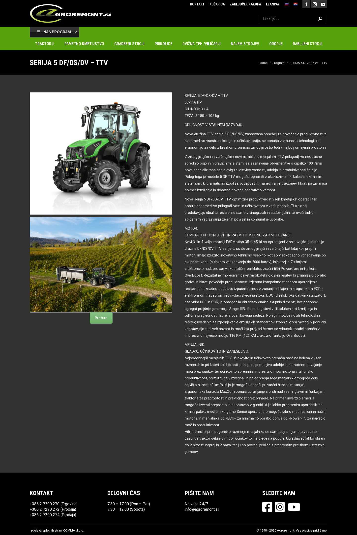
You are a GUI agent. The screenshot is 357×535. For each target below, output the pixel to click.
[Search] (292, 18)
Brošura (101, 318)
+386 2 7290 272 (45, 509)
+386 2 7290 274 (45, 514)
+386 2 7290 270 (45, 504)
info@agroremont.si (202, 509)
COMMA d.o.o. (73, 530)
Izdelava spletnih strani (46, 530)
